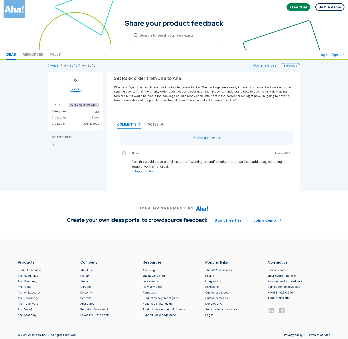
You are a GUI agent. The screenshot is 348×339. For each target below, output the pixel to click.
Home (53, 65)
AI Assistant (212, 286)
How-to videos (152, 286)
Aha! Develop (26, 309)
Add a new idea (264, 65)
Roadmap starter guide (158, 303)
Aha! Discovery (27, 281)
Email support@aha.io (282, 275)
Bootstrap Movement (94, 309)
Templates (150, 292)
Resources (33, 54)
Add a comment (206, 138)
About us (86, 270)
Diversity (86, 292)
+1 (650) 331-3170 (279, 298)
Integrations (213, 281)
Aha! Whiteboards (29, 292)
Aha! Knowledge (28, 298)
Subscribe (290, 65)
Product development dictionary (164, 309)
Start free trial (231, 220)
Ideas (11, 54)
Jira (97, 111)
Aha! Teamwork (28, 303)
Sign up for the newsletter (284, 286)
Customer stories (216, 298)
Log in (209, 315)
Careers (85, 286)
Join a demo (267, 220)
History (85, 275)
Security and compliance (221, 309)
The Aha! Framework (218, 270)
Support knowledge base (159, 315)
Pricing (209, 275)
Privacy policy (293, 335)
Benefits (85, 298)
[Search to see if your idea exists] (176, 35)
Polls (55, 54)
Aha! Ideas (24, 286)
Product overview (29, 270)
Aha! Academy (27, 315)
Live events (150, 281)
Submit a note (277, 270)
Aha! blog (149, 270)
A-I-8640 (70, 65)
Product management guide (161, 298)
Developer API (214, 303)
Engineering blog (154, 275)
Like (149, 171)
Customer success (217, 292)
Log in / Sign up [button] (332, 55)
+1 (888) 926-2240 (280, 292)
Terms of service (318, 335)
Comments (129, 124)
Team (84, 281)
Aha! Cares (87, 303)
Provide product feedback (285, 281)
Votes (156, 124)
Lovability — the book (94, 315)
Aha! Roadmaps (28, 275)
